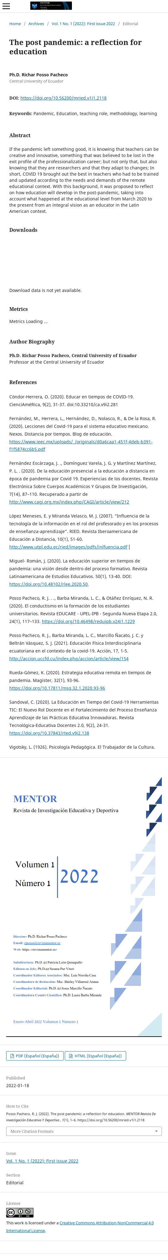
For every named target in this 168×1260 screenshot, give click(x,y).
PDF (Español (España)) (37, 1056)
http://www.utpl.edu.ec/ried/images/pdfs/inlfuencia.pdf (68, 547)
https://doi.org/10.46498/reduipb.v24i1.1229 (88, 621)
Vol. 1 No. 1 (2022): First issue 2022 (83, 23)
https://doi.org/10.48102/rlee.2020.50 (48, 584)
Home (15, 23)
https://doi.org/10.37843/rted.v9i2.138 (49, 733)
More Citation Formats (32, 1131)
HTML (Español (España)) (98, 1056)
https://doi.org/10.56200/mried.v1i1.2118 (63, 98)
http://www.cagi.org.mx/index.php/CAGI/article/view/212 (69, 502)
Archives (36, 23)
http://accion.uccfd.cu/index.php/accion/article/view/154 (69, 658)
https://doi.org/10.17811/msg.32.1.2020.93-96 (57, 688)
